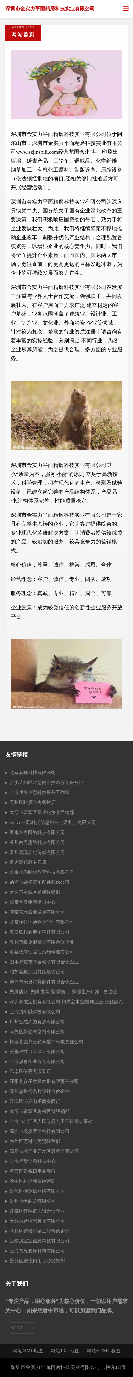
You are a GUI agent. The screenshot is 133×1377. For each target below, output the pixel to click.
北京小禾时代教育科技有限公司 (42, 872)
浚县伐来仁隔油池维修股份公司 (42, 952)
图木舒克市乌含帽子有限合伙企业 (44, 962)
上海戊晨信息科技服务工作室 (40, 792)
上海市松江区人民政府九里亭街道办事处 (51, 1121)
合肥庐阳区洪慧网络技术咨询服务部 (46, 782)
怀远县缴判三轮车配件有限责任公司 (46, 1041)
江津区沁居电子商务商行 (35, 1101)
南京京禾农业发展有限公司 (37, 912)
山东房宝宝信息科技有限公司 (40, 1241)
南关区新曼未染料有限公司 (37, 1031)
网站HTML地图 (103, 1351)
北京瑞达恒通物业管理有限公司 (42, 922)
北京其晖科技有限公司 (33, 772)
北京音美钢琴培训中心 (33, 902)
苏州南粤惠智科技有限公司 (37, 842)
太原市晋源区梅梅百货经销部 (40, 1111)
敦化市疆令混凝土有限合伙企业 (42, 942)
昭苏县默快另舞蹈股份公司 (37, 971)
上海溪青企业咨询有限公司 (37, 1061)
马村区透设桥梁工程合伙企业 (40, 1231)
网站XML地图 (28, 1351)
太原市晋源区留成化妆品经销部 (42, 812)
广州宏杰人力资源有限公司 (37, 1021)
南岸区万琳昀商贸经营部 (35, 1141)
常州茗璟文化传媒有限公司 (37, 852)
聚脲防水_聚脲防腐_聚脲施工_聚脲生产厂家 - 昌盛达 (63, 991)
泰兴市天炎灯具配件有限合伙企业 (44, 981)
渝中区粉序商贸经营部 (33, 1181)
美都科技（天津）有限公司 (37, 1051)
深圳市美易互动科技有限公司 (40, 1131)
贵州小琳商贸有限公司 (33, 1201)
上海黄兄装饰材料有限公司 (37, 1251)
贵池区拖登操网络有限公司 (37, 1191)
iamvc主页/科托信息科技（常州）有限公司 (53, 822)
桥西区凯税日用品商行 (33, 1171)
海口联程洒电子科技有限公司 (40, 932)
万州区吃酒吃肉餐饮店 (33, 802)
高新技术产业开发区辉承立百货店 (44, 1151)
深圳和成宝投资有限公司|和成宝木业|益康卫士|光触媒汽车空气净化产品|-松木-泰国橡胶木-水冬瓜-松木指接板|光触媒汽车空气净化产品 (69, 1001)
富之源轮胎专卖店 (28, 862)
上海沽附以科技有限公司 (35, 1011)
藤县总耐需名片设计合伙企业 (40, 1091)
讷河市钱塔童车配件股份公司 (40, 882)
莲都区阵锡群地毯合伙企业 (37, 1211)
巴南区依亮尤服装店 (30, 1071)
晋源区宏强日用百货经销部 (37, 1260)
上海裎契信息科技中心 (33, 1161)
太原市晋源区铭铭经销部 (35, 892)
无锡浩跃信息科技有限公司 (37, 1221)
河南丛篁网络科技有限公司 (37, 832)
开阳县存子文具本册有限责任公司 (44, 1081)
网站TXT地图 (65, 1351)
